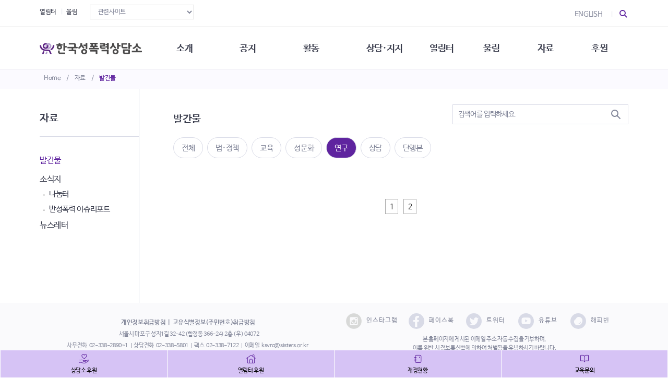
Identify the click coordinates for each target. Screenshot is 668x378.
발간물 (107, 78)
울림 (71, 12)
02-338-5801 (172, 345)
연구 (341, 148)
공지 (249, 47)
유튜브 (537, 321)
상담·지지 (386, 47)
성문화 (304, 148)
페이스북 (431, 321)
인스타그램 (372, 321)
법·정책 (227, 148)
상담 (375, 148)
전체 (188, 148)
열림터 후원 (251, 371)
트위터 (485, 321)
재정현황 (418, 371)
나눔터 (59, 194)
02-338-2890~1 (108, 345)
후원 (603, 47)
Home (52, 78)
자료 (80, 78)
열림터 (48, 12)
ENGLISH (589, 14)
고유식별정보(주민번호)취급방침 (214, 322)
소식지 (50, 179)
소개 (185, 47)
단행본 (413, 148)
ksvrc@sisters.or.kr (284, 345)
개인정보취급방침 (143, 322)
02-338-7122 (222, 345)
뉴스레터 (54, 225)
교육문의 (585, 371)
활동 (313, 47)
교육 (266, 148)
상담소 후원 (84, 371)
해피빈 (590, 321)
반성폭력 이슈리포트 (79, 209)
